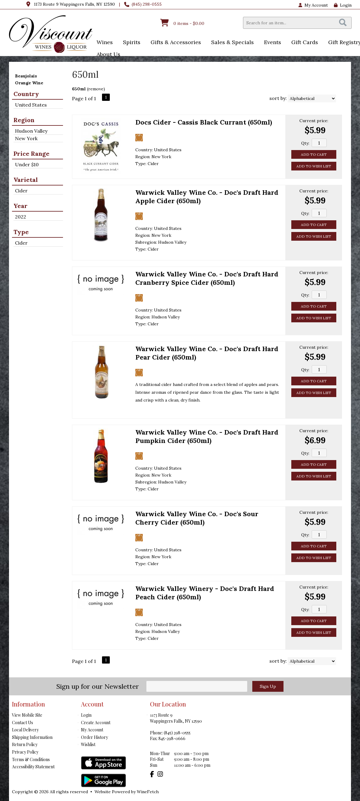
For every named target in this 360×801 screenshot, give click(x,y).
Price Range (32, 153)
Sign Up (268, 686)
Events (270, 43)
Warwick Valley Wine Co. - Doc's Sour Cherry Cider (196, 518)
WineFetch (148, 791)
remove (96, 89)
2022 (20, 217)
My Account (92, 730)
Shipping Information (32, 737)
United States (31, 105)
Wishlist (88, 744)
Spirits (130, 43)
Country (26, 94)
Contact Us (22, 722)
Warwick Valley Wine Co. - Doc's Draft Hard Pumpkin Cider (206, 436)
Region (24, 120)
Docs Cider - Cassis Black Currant (203, 122)
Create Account (95, 722)
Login (343, 5)
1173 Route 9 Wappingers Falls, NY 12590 (74, 4)
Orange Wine (29, 83)
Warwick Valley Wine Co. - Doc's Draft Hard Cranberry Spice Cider (206, 278)
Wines (103, 43)
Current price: (313, 120)
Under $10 (27, 164)
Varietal (26, 179)
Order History (94, 737)
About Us (107, 55)
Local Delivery (25, 730)
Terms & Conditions (31, 759)
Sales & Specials (230, 43)
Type (21, 232)
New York (26, 138)
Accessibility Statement (33, 766)
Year (21, 205)
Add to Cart (314, 154)
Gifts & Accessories (174, 43)
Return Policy (25, 744)
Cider (21, 191)
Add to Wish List (313, 166)
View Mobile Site (27, 715)
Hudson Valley (31, 131)
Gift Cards (304, 42)
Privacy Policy (25, 752)
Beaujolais (26, 76)
